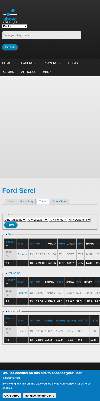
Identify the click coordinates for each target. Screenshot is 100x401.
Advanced (14, 311)
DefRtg (60, 320)
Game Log (26, 201)
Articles (28, 71)
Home (6, 63)
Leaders (26, 63)
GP (32, 243)
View (11, 201)
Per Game (14, 273)
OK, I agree (11, 395)
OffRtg (49, 320)
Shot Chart (59, 201)
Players (50, 63)
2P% (80, 243)
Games (8, 71)
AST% (94, 320)
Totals (44, 201)
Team (21, 243)
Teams (73, 63)
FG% (62, 243)
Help (47, 71)
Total (11, 234)
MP (38, 243)
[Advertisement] (50, 126)
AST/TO (83, 320)
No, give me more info (39, 395)
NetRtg (71, 320)
